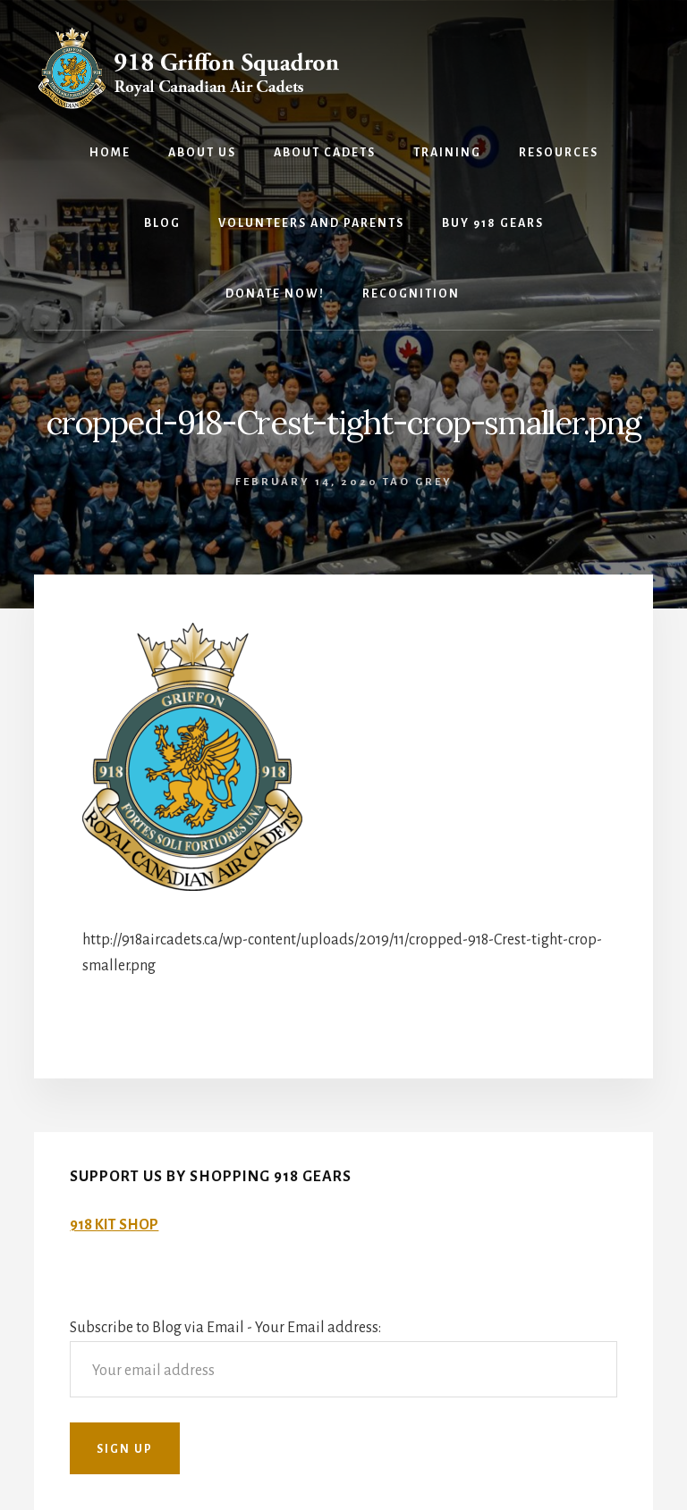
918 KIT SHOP (114, 1225)
